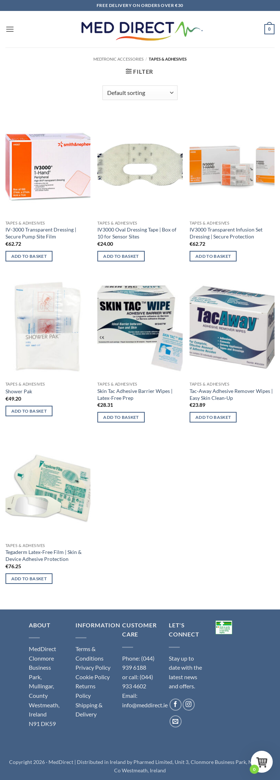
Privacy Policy (92, 667)
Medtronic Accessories (118, 59)
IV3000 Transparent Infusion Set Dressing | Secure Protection (226, 233)
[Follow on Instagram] (189, 705)
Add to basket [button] (29, 256)
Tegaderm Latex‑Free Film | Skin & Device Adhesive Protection (43, 555)
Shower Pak (18, 391)
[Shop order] (139, 92)
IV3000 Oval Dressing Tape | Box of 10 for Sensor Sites (136, 233)
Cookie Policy (92, 676)
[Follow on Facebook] (176, 705)
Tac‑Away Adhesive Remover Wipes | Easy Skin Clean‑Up (231, 394)
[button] (9, 29)
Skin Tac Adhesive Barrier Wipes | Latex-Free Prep (134, 394)
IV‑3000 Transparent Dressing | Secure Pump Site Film (40, 233)
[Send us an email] (176, 721)
